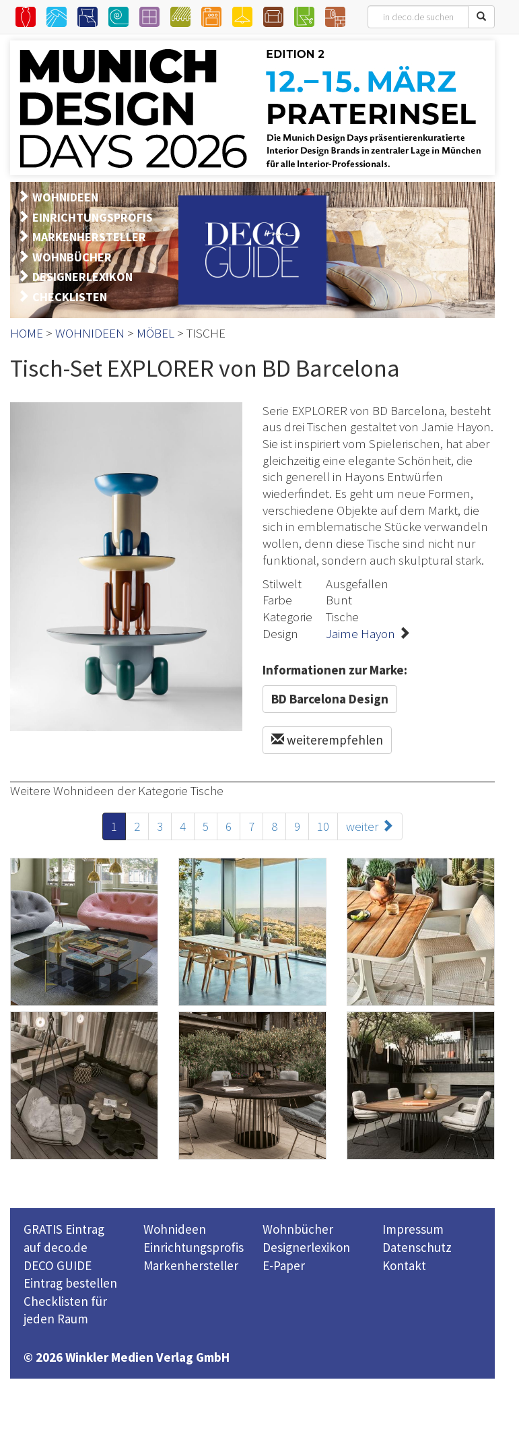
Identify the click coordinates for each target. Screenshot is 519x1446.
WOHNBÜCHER (72, 257)
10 (323, 826)
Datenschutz (417, 1247)
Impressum (413, 1229)
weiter (370, 826)
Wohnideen (174, 1229)
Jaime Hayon (360, 633)
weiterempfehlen (327, 740)
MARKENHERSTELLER (89, 237)
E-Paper (284, 1265)
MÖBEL (155, 333)
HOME (26, 333)
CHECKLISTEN (69, 297)
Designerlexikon (306, 1247)
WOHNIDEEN (65, 197)
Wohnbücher (298, 1229)
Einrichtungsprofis (193, 1247)
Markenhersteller (190, 1265)
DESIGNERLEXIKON (82, 276)
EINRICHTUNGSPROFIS (92, 217)
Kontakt (404, 1265)
